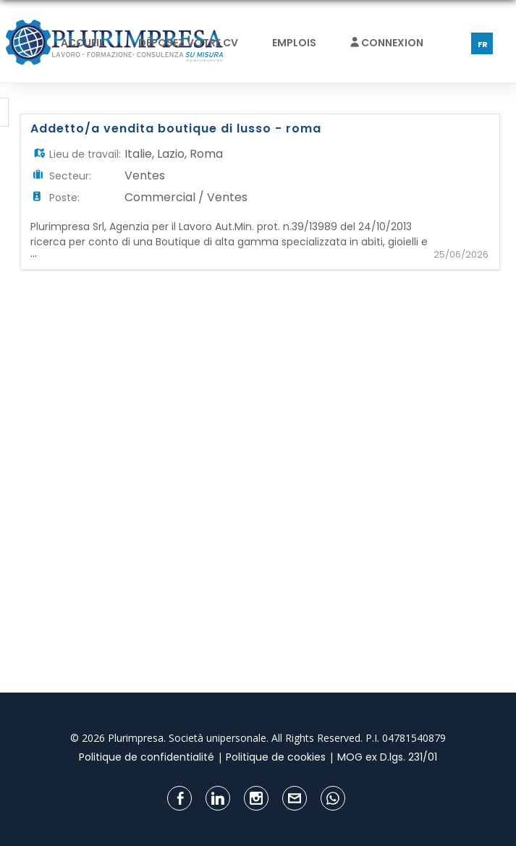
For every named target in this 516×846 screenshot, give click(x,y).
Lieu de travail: (85, 154)
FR (483, 44)
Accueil (82, 42)
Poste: (64, 197)
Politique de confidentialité (146, 757)
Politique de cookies (276, 757)
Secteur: (70, 176)
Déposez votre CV (188, 42)
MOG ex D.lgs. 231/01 (387, 757)
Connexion (386, 42)
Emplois (294, 42)
